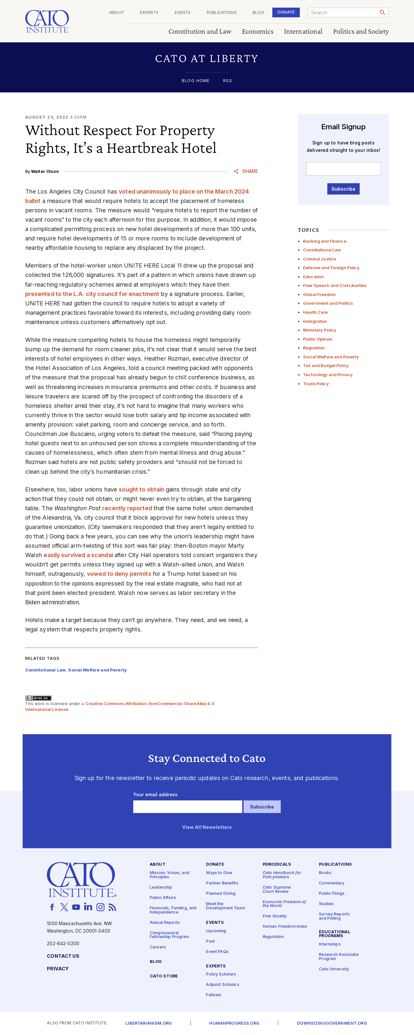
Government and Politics (328, 303)
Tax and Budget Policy (326, 365)
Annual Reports (165, 923)
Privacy (58, 968)
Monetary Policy (319, 330)
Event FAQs (217, 952)
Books (325, 873)
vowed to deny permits (119, 573)
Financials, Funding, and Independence (173, 910)
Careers (158, 947)
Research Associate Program (339, 957)
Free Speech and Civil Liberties (334, 285)
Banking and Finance (324, 241)
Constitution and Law (200, 31)
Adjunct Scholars (222, 985)
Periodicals (277, 865)
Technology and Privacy (328, 374)
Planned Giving (220, 894)
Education (313, 276)
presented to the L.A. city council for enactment (92, 293)
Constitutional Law (322, 250)
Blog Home (196, 81)
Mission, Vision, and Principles (169, 875)
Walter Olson (45, 171)
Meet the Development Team (225, 906)
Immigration (315, 321)
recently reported (127, 508)
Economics (258, 31)
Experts (149, 13)
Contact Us (63, 956)
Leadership (161, 887)
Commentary (331, 884)
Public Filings (331, 894)
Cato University (334, 969)
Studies (326, 904)
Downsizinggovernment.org (332, 1023)
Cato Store (164, 976)
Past (210, 941)
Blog (258, 13)
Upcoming (216, 931)
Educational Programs (335, 934)
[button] (207, 58)
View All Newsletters (207, 827)
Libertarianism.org (148, 1023)
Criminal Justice (319, 259)
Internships (330, 945)
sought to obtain (141, 489)
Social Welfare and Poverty (331, 356)
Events (183, 13)
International (303, 31)
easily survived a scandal (78, 555)
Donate (286, 12)
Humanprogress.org (234, 1023)
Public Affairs (163, 898)
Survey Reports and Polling (334, 917)
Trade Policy (316, 383)
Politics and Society (361, 31)
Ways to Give (219, 873)
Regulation (314, 347)
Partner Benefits (222, 884)
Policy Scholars (221, 975)
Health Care (315, 312)
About (116, 13)
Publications (222, 13)
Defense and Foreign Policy (331, 267)
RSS (227, 81)
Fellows (213, 995)
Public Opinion (317, 339)
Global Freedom (319, 294)
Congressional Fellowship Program (169, 935)
